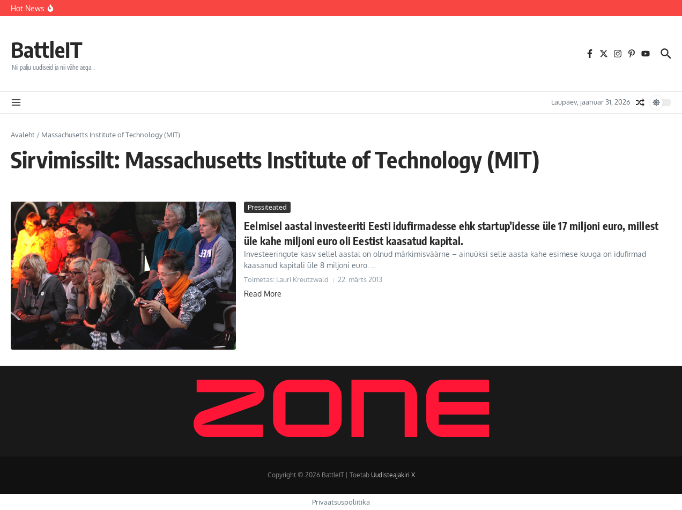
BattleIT (47, 49)
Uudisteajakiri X (393, 475)
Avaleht (23, 134)
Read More (262, 293)
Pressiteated (267, 207)
